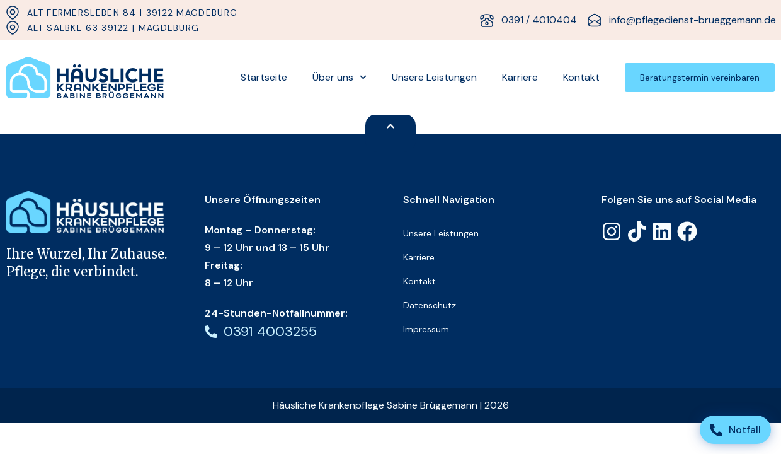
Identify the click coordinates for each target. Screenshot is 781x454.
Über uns (339, 77)
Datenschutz (429, 305)
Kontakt (581, 77)
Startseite (264, 77)
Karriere (520, 77)
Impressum (426, 329)
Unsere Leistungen (434, 77)
